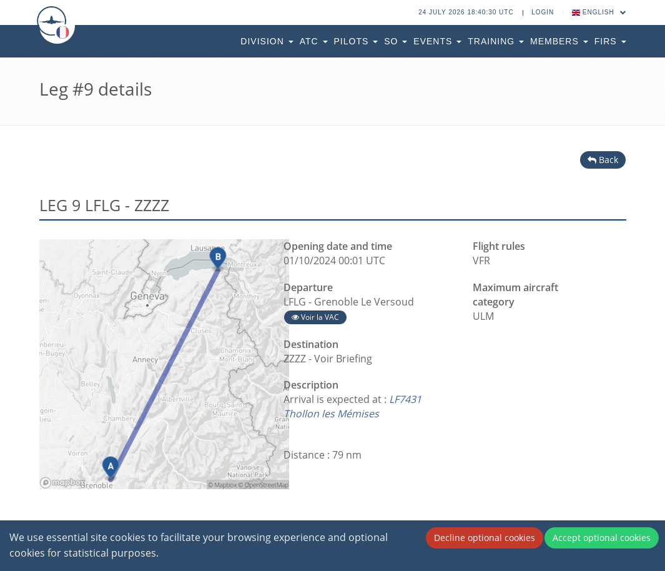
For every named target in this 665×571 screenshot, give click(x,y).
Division (266, 41)
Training (496, 41)
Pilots (356, 41)
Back (603, 160)
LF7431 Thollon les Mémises (352, 406)
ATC (314, 41)
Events (437, 41)
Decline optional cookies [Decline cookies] (484, 538)
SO (395, 41)
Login (542, 12)
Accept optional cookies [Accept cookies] (602, 538)
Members (559, 41)
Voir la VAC (315, 317)
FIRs (610, 41)
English (599, 12)
